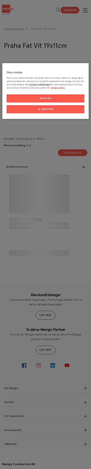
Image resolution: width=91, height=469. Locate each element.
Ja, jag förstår (45, 109)
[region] (45, 91)
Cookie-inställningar (39, 85)
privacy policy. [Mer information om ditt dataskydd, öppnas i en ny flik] (58, 88)
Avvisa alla (45, 98)
